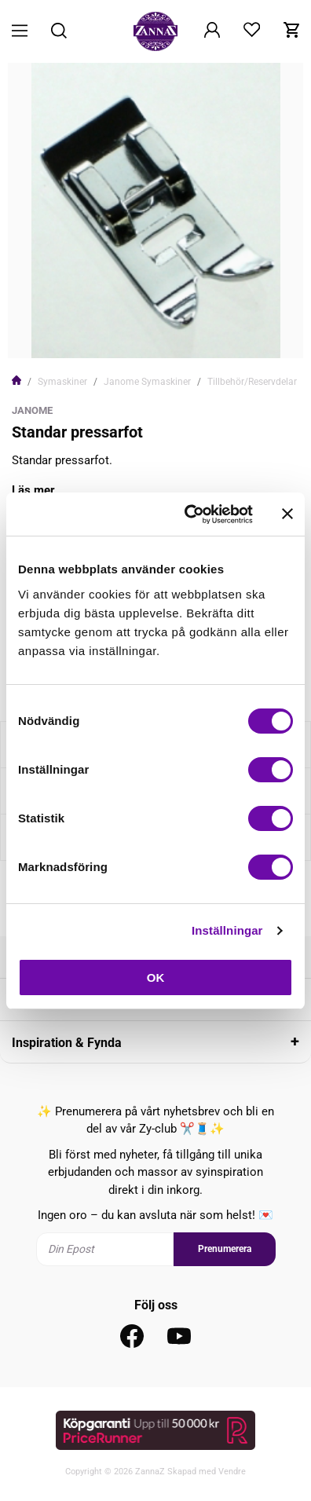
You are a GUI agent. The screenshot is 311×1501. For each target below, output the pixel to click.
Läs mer (33, 490)
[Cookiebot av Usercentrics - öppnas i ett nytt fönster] (189, 514)
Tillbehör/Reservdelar (252, 381)
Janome (32, 410)
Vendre (232, 1471)
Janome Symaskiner (147, 381)
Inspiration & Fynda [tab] (67, 1042)
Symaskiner (62, 381)
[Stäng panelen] (287, 513)
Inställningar (227, 930)
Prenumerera (224, 1248)
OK (156, 977)
